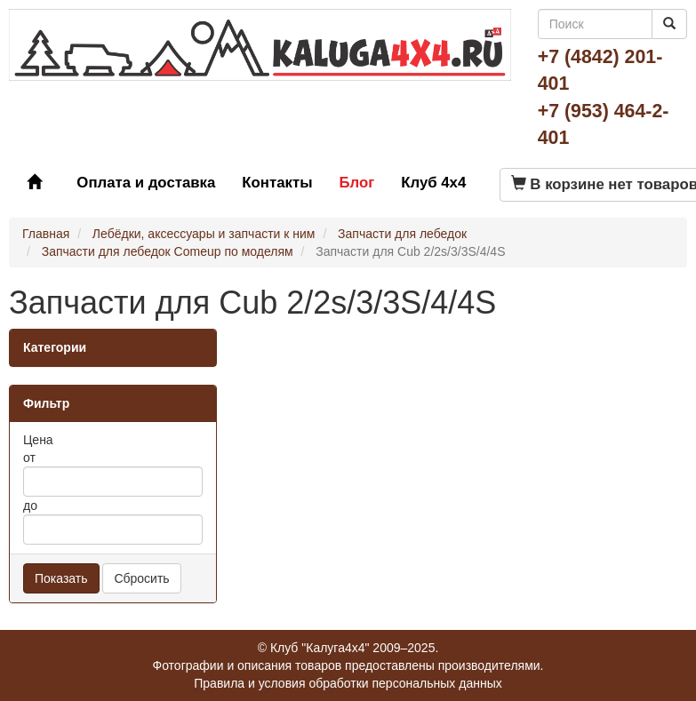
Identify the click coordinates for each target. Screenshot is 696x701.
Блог (356, 182)
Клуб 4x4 (433, 182)
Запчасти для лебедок (402, 234)
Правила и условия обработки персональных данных (348, 683)
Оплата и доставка (145, 182)
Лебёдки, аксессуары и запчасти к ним (204, 234)
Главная (45, 234)
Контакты (277, 182)
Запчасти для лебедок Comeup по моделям (167, 251)
